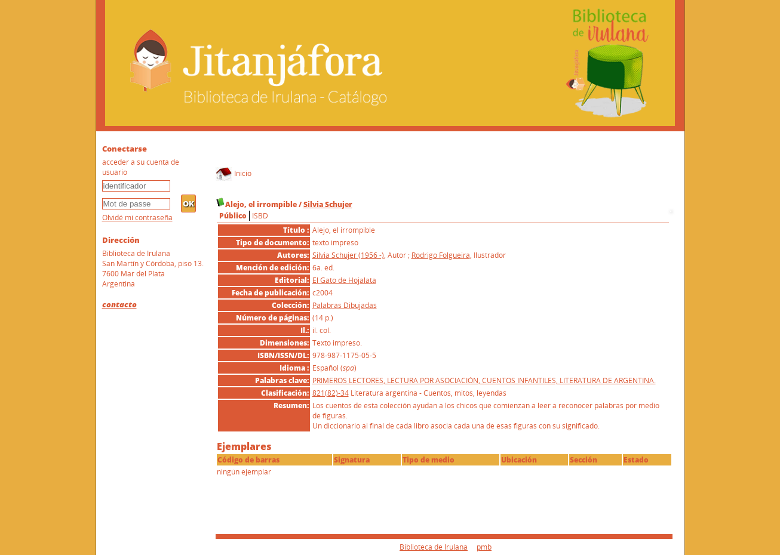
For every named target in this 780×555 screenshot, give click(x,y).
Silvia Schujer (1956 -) (348, 255)
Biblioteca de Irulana (434, 547)
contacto (119, 304)
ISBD (260, 216)
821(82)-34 (330, 393)
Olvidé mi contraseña (137, 217)
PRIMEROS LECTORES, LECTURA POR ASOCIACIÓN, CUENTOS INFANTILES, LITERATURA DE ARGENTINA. (484, 380)
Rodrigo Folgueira (441, 255)
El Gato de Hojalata (344, 280)
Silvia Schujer (327, 204)
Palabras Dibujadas (344, 305)
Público (233, 216)
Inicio (233, 173)
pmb (484, 547)
